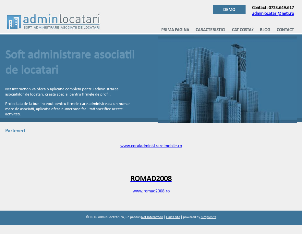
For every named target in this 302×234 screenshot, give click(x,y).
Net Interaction (152, 217)
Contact (285, 30)
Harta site (173, 217)
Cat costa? (242, 30)
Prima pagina (175, 30)
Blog (265, 30)
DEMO (229, 9)
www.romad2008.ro (151, 191)
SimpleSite (208, 217)
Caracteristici (210, 30)
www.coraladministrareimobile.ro (151, 146)
